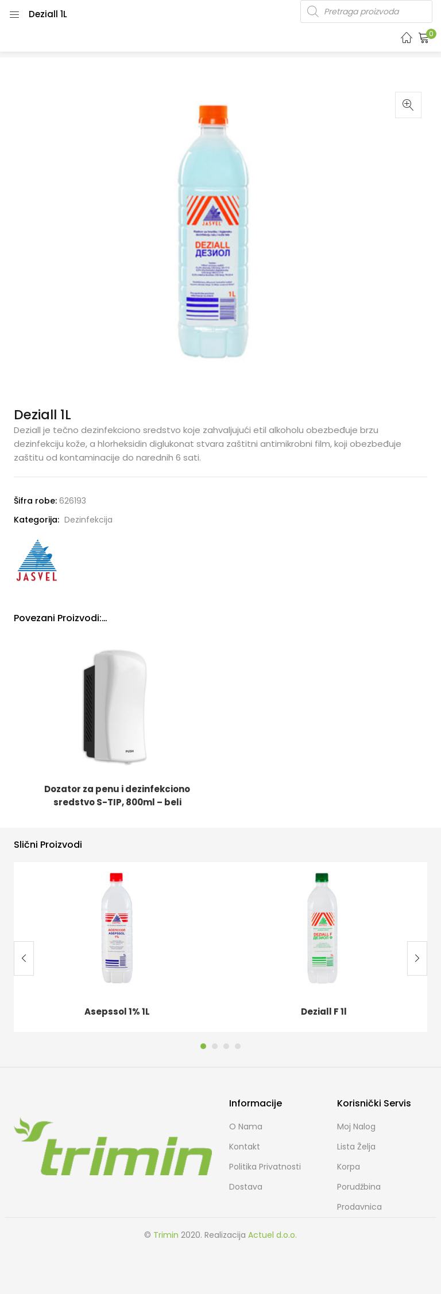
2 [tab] (215, 1046)
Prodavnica (359, 1207)
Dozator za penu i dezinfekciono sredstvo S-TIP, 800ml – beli (117, 795)
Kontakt (244, 1146)
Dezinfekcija (88, 519)
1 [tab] (203, 1046)
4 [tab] (238, 1046)
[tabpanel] (117, 947)
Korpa (348, 1166)
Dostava (245, 1186)
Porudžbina (359, 1186)
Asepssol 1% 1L (117, 1011)
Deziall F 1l (324, 1011)
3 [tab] (226, 1046)
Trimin (166, 1235)
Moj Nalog (356, 1126)
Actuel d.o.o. (272, 1235)
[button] (423, 37)
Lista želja (356, 1146)
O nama (245, 1126)
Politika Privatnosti (265, 1166)
